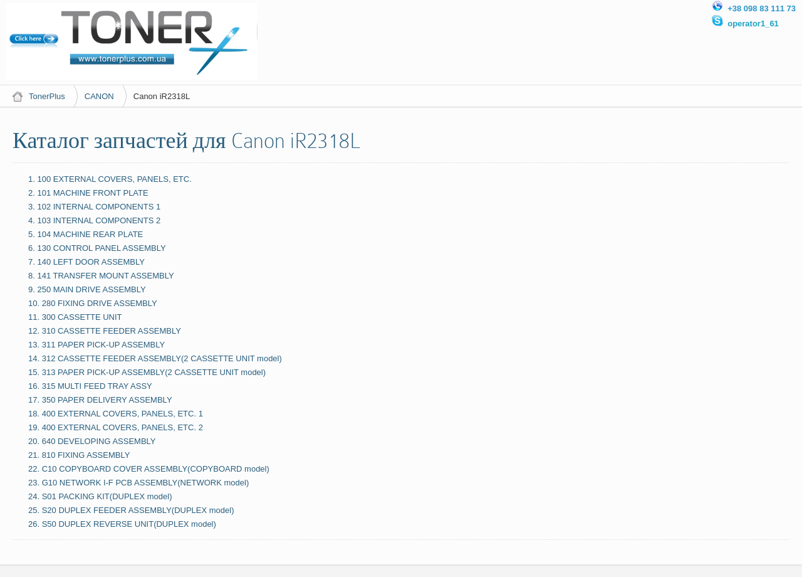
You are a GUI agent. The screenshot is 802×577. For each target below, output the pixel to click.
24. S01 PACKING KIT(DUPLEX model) (100, 496)
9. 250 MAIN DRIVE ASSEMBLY (87, 289)
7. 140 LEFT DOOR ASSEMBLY (86, 262)
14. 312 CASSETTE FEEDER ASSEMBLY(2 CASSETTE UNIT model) (155, 358)
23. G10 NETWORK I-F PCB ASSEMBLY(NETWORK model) (138, 482)
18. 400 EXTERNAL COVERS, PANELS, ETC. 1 (115, 413)
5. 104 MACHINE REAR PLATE (85, 234)
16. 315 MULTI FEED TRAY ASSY (90, 386)
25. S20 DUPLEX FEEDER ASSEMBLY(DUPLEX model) (131, 510)
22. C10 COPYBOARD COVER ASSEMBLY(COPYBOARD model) (148, 469)
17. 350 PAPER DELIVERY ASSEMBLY (100, 400)
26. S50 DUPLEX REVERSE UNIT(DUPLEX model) (122, 524)
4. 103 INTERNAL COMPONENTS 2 (94, 220)
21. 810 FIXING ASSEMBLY (79, 455)
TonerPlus (47, 96)
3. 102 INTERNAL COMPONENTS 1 (94, 206)
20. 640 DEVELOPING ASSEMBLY (92, 441)
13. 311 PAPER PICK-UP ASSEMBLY (96, 344)
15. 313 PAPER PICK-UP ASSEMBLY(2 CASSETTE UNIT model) (147, 372)
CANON (99, 96)
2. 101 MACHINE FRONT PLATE (88, 193)
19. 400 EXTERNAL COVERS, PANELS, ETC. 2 (115, 427)
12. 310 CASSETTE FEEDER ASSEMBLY (104, 331)
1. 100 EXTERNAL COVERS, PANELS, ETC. (110, 179)
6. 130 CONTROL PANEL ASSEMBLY (97, 248)
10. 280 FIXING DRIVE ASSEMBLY (92, 303)
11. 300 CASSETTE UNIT (75, 317)
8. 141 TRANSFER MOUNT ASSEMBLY (101, 275)
